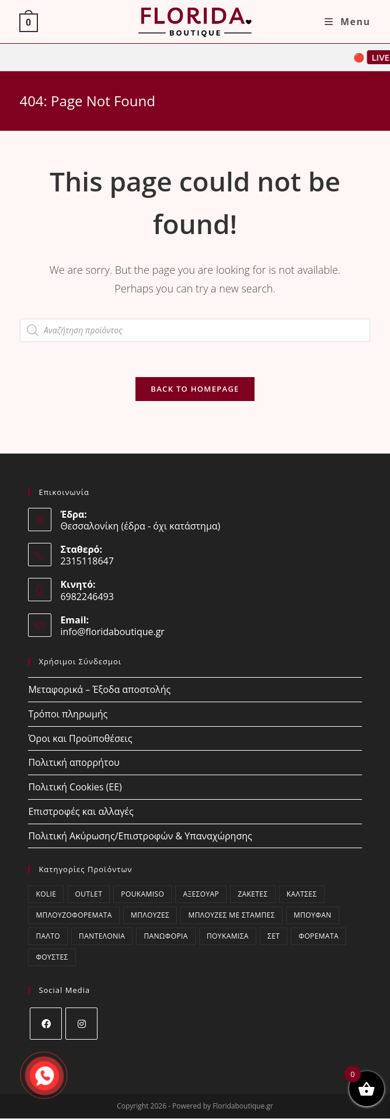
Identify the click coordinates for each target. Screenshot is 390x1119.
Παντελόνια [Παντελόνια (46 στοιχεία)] (102, 937)
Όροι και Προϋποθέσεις (80, 738)
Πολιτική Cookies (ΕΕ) (74, 786)
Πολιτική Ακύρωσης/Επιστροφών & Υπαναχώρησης (140, 835)
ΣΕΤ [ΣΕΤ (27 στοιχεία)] (273, 937)
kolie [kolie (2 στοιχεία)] (46, 895)
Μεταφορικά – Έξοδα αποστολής (99, 689)
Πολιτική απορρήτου (73, 762)
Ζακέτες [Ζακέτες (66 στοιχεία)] (252, 895)
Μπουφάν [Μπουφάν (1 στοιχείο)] (313, 916)
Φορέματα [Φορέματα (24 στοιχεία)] (318, 937)
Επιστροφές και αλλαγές (80, 811)
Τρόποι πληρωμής (67, 713)
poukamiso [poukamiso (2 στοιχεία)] (142, 895)
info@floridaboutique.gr (112, 631)
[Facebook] (46, 1024)
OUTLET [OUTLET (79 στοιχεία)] (89, 895)
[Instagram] (81, 1024)
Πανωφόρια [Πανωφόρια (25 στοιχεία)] (165, 937)
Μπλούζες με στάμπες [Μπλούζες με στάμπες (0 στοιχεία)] (231, 916)
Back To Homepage (195, 389)
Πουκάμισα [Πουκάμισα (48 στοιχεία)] (228, 937)
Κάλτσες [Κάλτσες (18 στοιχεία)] (302, 895)
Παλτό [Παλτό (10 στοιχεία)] (48, 937)
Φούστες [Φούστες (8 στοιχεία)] (52, 958)
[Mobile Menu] (348, 21)
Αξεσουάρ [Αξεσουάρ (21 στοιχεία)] (201, 895)
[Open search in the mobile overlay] (195, 330)
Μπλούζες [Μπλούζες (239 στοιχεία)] (150, 916)
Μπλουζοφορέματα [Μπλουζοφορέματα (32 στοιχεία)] (74, 916)
